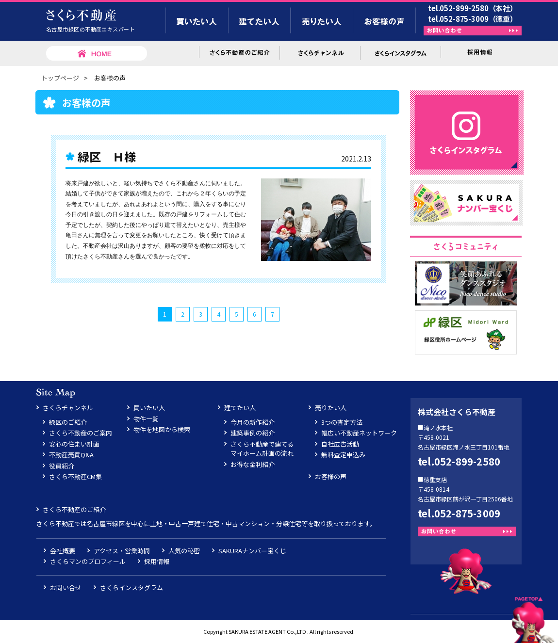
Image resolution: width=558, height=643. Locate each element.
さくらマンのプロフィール (88, 561)
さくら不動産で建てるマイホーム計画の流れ (262, 448)
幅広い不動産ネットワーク (359, 432)
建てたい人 (240, 407)
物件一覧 (146, 418)
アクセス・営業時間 (122, 550)
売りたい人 (330, 407)
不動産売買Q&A (71, 454)
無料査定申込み (343, 454)
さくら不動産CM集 (75, 476)
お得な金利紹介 (252, 464)
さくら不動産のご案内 (80, 432)
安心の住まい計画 (74, 444)
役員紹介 (61, 465)
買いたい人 (149, 407)
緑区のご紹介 (68, 422)
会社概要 (62, 550)
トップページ (60, 77)
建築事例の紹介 (252, 432)
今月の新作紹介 (252, 422)
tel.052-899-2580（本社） (472, 8)
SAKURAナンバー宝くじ (252, 550)
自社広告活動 (340, 444)
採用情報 (156, 561)
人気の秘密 (184, 550)
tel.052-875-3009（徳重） (472, 18)
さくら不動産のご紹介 (74, 509)
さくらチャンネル (68, 407)
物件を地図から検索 (161, 429)
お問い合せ (66, 587)
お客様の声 (330, 476)
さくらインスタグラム (131, 587)
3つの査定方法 (341, 422)
